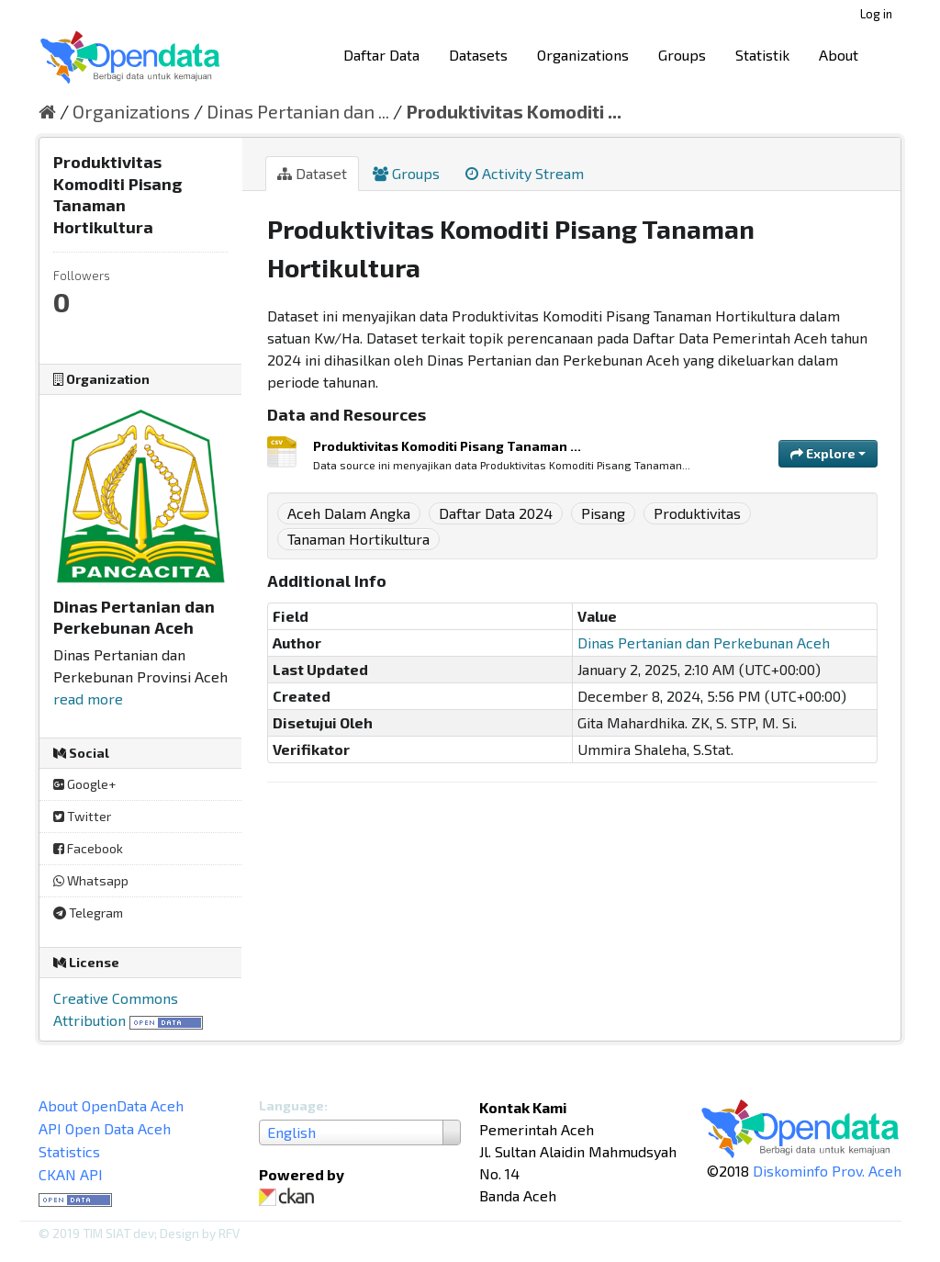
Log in (876, 13)
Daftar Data (381, 54)
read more (88, 698)
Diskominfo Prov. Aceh (827, 1170)
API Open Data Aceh (105, 1128)
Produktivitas (697, 513)
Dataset (312, 173)
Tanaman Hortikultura (358, 538)
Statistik (762, 54)
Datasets (478, 54)
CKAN (290, 1197)
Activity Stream (524, 173)
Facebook (88, 848)
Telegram (88, 912)
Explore (828, 453)
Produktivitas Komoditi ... (513, 111)
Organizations (583, 54)
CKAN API (71, 1174)
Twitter (82, 816)
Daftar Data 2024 (496, 513)
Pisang (603, 513)
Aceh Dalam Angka (348, 513)
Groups (682, 54)
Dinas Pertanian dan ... (298, 111)
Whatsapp (91, 880)
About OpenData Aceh (111, 1105)
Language (291, 1105)
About (838, 54)
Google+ (84, 784)
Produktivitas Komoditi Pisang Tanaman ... (447, 446)
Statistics (69, 1151)
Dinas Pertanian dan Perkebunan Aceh (703, 642)
